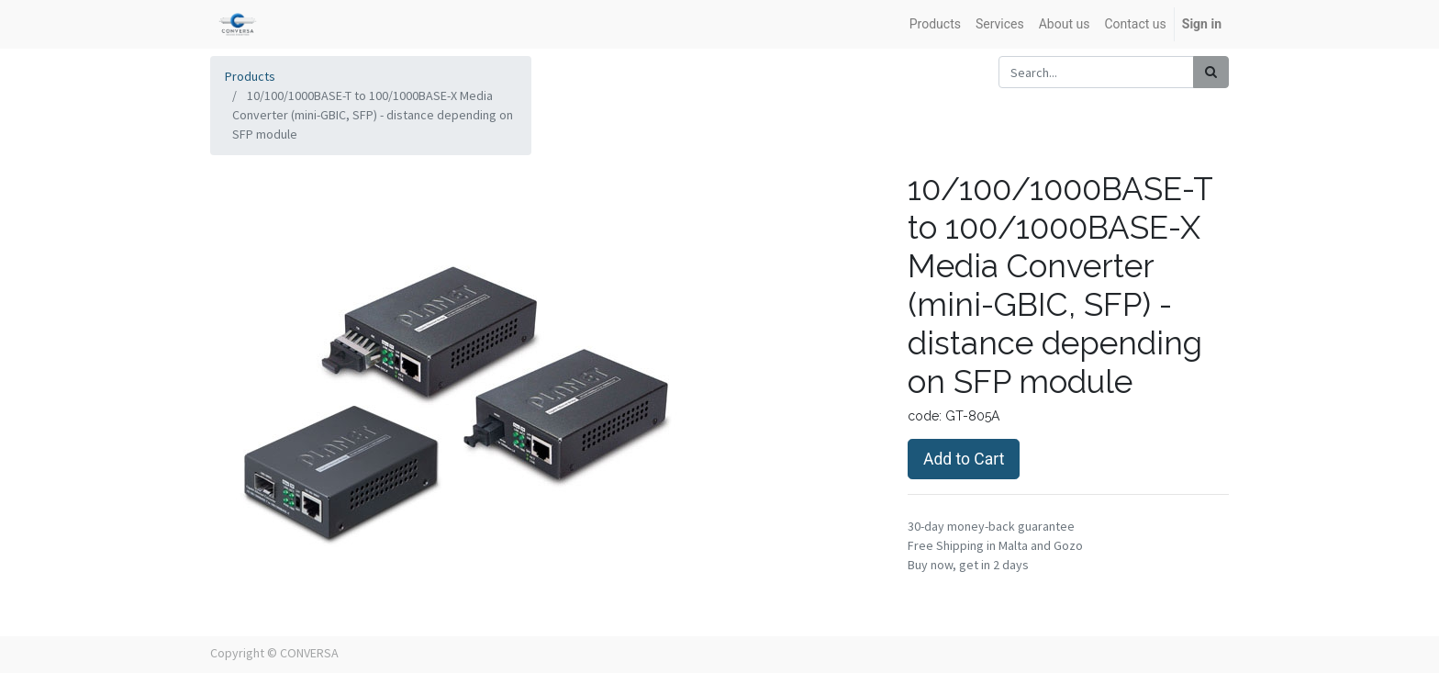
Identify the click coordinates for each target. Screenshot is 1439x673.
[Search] (1211, 72)
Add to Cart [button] (963, 459)
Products (250, 76)
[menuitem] (935, 24)
